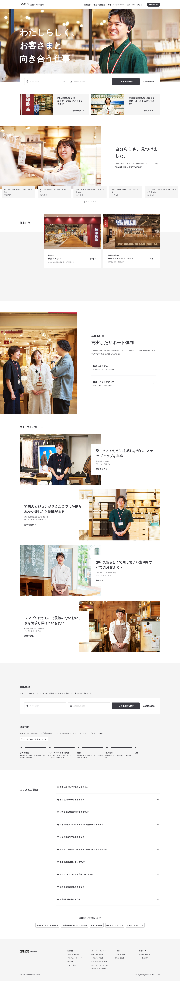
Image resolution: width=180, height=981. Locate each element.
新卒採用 (70, 962)
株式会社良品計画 (145, 954)
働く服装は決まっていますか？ (109, 862)
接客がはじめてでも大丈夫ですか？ (109, 787)
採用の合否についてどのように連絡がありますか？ (109, 824)
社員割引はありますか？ (109, 899)
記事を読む (100, 469)
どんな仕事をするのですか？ (109, 836)
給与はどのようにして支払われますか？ (109, 874)
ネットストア (143, 958)
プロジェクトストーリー (75, 958)
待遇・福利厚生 (99, 5)
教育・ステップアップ (116, 5)
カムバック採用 (120, 954)
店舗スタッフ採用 (97, 954)
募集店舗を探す (153, 5)
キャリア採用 (72, 965)
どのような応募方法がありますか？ (109, 812)
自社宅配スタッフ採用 (98, 969)
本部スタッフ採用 (97, 958)
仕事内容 (87, 5)
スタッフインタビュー (135, 5)
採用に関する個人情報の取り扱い (30, 974)
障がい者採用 (119, 958)
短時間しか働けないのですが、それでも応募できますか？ (109, 849)
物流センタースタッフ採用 (99, 965)
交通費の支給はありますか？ (109, 886)
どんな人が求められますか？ (109, 799)
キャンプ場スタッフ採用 (99, 962)
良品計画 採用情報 (73, 954)
